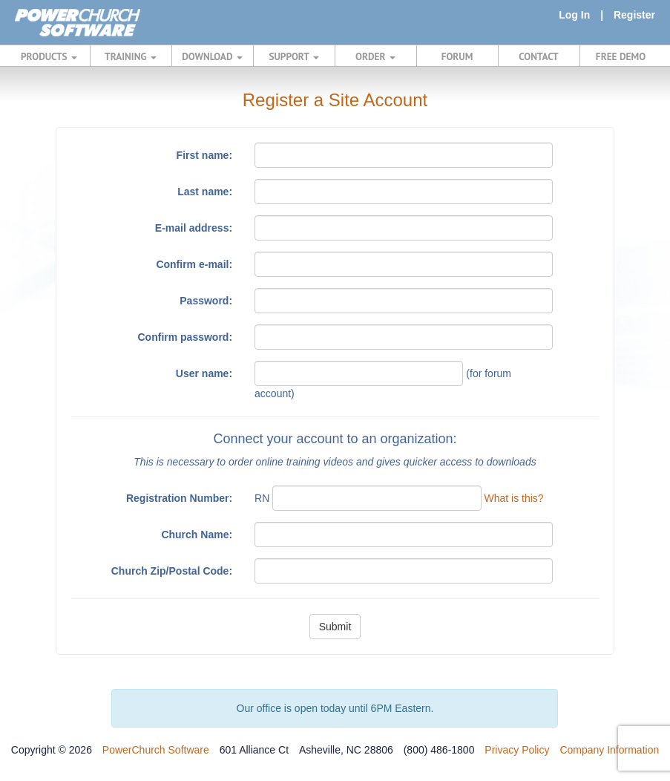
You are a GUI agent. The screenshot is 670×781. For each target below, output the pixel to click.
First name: (204, 155)
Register (634, 15)
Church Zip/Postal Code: (171, 571)
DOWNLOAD (212, 56)
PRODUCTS (49, 56)
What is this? (513, 498)
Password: (206, 301)
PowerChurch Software (155, 750)
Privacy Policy (517, 750)
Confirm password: (185, 337)
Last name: (204, 191)
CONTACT (538, 56)
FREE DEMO (621, 56)
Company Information (609, 750)
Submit (335, 627)
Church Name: (196, 534)
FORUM (457, 56)
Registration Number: (179, 498)
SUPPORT (293, 56)
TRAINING (131, 56)
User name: (204, 373)
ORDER (375, 56)
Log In (574, 15)
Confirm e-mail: (194, 264)
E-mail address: (193, 228)
